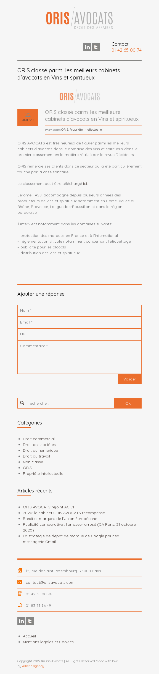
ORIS (64, 129)
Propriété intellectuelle (86, 129)
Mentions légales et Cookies (48, 641)
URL (23, 333)
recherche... (38, 403)
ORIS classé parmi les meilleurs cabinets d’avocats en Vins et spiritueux (92, 115)
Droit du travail (36, 456)
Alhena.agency (33, 666)
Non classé (33, 461)
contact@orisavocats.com (50, 582)
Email (26, 322)
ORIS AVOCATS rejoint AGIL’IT (49, 507)
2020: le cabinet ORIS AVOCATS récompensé (64, 512)
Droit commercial (39, 438)
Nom (25, 310)
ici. (85, 183)
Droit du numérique (40, 450)
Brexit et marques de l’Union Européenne (60, 518)
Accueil (29, 636)
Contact (120, 44)
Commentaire (33, 345)
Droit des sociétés (39, 444)
